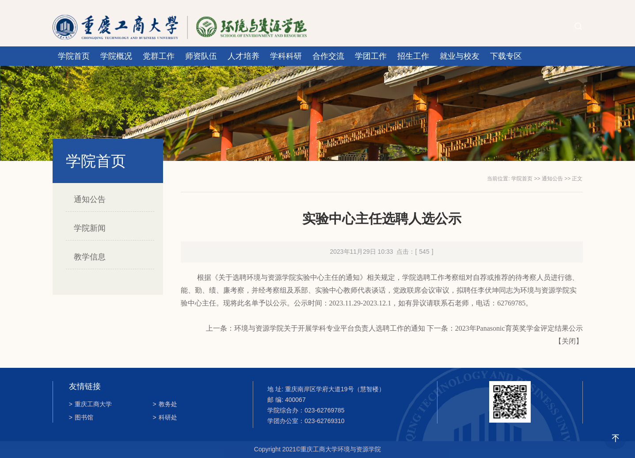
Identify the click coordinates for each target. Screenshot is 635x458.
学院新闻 (90, 228)
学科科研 (286, 56)
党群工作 (159, 56)
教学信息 (90, 256)
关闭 (569, 341)
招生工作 (413, 56)
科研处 (165, 417)
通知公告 (90, 199)
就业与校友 (459, 56)
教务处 (165, 404)
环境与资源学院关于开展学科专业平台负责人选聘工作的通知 (329, 328)
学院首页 (74, 56)
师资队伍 (201, 56)
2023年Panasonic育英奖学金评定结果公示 (519, 328)
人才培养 (243, 56)
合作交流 (328, 56)
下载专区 (506, 56)
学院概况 (116, 56)
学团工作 (371, 56)
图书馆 (81, 417)
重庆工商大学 (90, 404)
